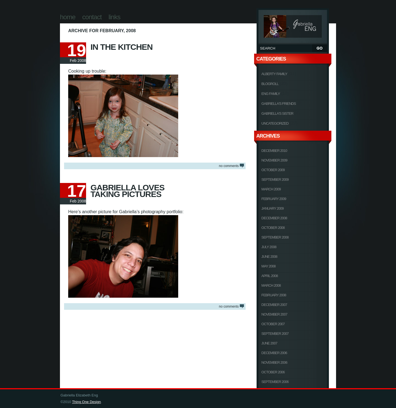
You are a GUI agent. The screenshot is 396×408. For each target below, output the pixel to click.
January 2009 (273, 208)
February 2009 (274, 199)
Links (114, 17)
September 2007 (275, 334)
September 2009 (275, 179)
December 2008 (274, 218)
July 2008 (269, 247)
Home (67, 17)
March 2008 (271, 285)
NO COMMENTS (229, 166)
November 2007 (274, 314)
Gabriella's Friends (279, 104)
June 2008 (269, 256)
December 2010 (274, 151)
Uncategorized (275, 123)
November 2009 (274, 160)
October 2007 (273, 324)
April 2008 (270, 276)
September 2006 (275, 382)
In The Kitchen (121, 46)
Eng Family (271, 94)
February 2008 (274, 295)
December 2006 (274, 353)
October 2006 (273, 372)
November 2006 (274, 362)
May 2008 (269, 266)
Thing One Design (86, 402)
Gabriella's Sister (277, 113)
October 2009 (273, 170)
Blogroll (270, 84)
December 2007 (274, 305)
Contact (91, 17)
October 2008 (273, 228)
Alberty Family (274, 74)
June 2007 (269, 343)
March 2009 (271, 189)
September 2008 (275, 237)
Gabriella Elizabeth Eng (292, 25)
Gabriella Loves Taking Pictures (127, 191)
